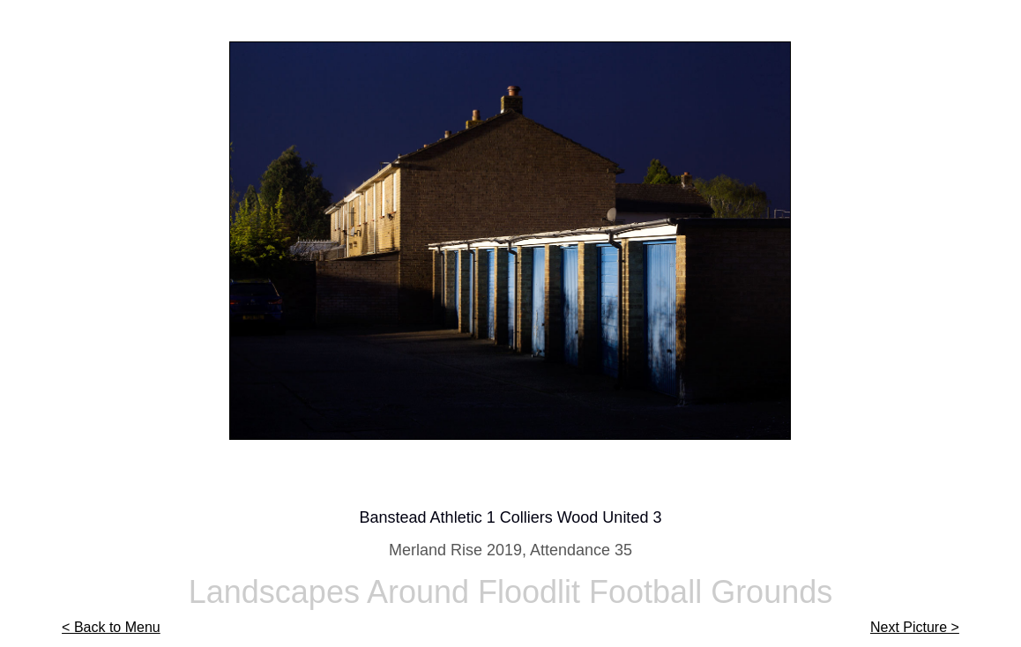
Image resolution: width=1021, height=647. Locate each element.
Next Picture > (914, 627)
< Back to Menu (111, 627)
